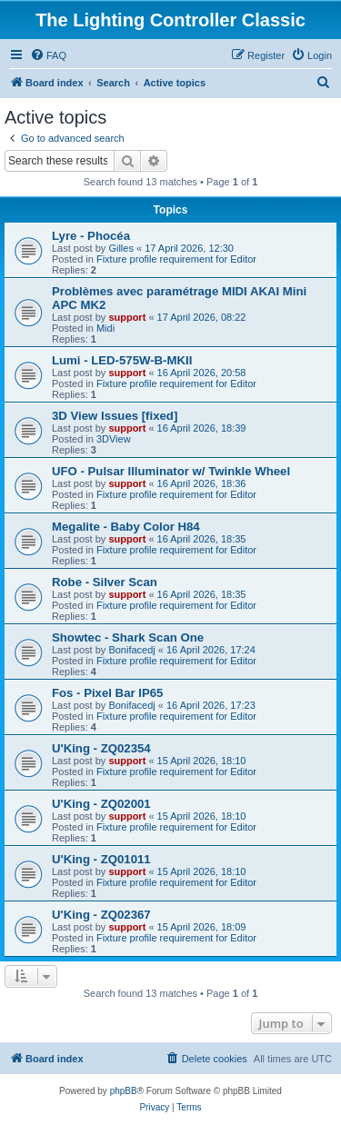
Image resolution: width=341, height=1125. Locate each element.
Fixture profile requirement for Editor (176, 259)
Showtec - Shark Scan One (128, 637)
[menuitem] (48, 55)
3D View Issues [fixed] (114, 416)
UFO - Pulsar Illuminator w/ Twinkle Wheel (171, 471)
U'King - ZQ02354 (101, 748)
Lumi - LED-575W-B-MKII (122, 360)
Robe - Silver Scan (104, 582)
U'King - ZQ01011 (101, 859)
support (126, 317)
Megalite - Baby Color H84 (126, 526)
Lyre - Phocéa (91, 236)
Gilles (121, 248)
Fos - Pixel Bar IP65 (107, 693)
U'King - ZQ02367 (101, 914)
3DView (113, 438)
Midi (105, 328)
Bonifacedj (131, 649)
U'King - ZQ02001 (101, 804)
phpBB (123, 1091)
